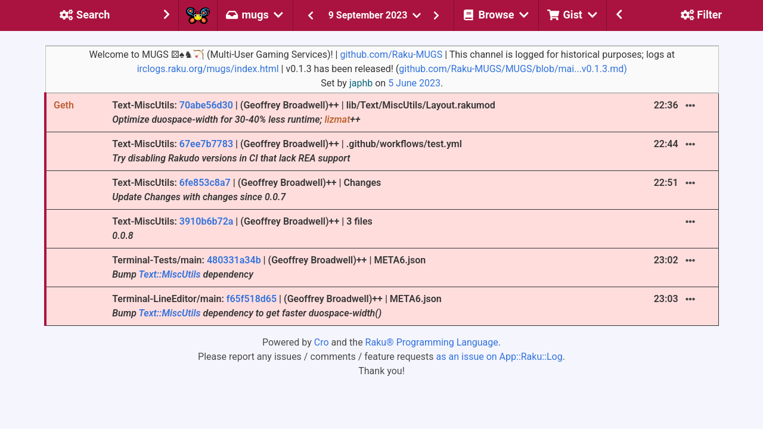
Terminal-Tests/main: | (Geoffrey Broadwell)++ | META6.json (269, 267)
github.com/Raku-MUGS (391, 54)
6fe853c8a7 (205, 182)
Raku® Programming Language (431, 342)
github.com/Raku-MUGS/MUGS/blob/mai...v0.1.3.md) (513, 68)
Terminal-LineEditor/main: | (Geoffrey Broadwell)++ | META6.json (277, 306)
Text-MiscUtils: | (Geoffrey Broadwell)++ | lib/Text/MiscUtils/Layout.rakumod (303, 112)
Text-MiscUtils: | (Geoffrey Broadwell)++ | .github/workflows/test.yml (287, 151)
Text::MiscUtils (170, 274)
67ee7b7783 (206, 144)
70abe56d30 (206, 105)
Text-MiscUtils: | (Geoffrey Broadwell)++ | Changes (246, 190)
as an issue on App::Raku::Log (499, 356)
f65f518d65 (252, 298)
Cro (321, 342)
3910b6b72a (206, 221)
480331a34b (234, 260)
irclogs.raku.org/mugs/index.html (208, 68)
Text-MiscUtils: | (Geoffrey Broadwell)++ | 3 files (242, 228)
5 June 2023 (414, 83)
